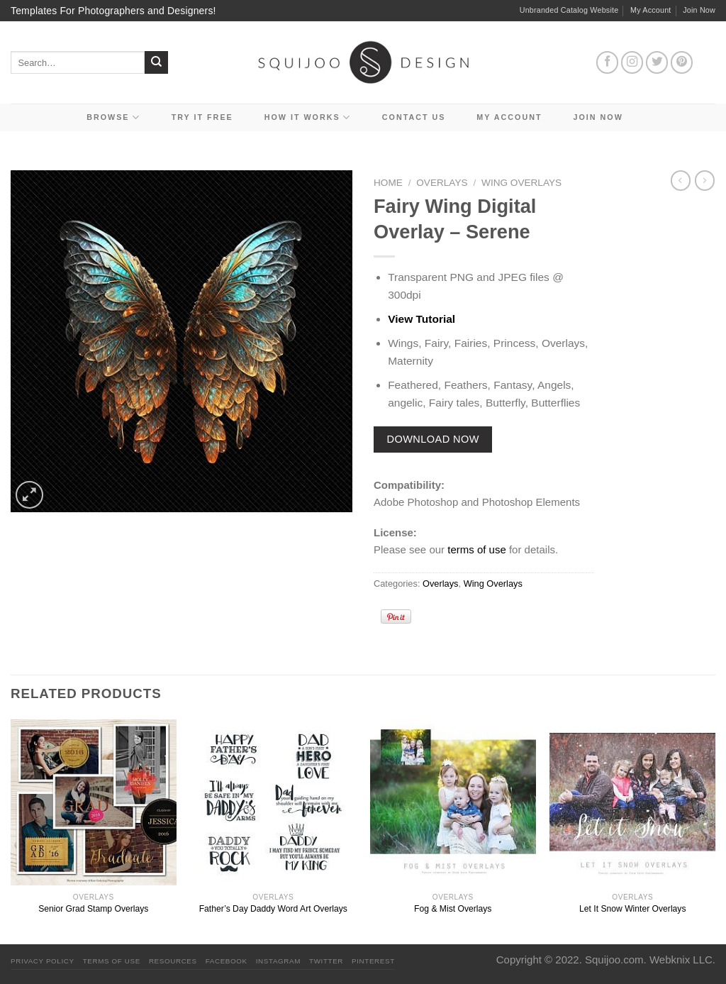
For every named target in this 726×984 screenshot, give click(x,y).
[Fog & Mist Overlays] (453, 802)
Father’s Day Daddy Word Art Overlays (273, 909)
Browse (113, 117)
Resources (173, 961)
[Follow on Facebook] (607, 62)
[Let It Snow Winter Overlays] (632, 802)
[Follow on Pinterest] (682, 62)
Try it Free (202, 117)
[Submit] (156, 62)
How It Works (307, 117)
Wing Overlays (521, 182)
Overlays (441, 182)
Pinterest (373, 961)
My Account (650, 10)
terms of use (476, 549)
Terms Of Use (111, 961)
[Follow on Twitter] (657, 62)
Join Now (699, 10)
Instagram (278, 961)
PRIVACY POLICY (42, 961)
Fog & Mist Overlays (452, 909)
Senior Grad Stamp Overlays (93, 909)
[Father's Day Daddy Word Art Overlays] (273, 802)
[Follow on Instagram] (632, 62)
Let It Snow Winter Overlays (632, 909)
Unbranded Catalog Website (569, 10)
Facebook (226, 961)
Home (388, 182)
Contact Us (414, 117)
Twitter (326, 961)
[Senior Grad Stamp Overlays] (94, 802)
